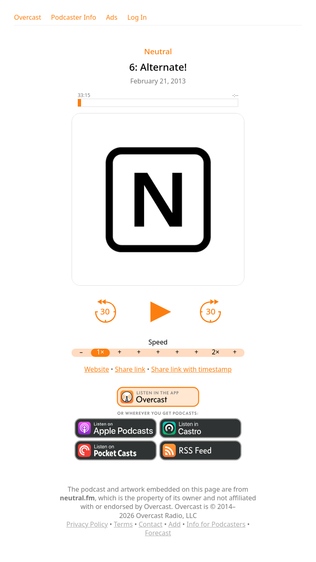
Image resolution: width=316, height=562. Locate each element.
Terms (123, 524)
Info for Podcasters (215, 524)
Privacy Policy (87, 524)
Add (174, 524)
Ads (112, 17)
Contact (151, 524)
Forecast (158, 532)
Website (96, 369)
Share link (130, 369)
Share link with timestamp (191, 369)
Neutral (158, 51)
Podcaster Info (73, 17)
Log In (136, 17)
